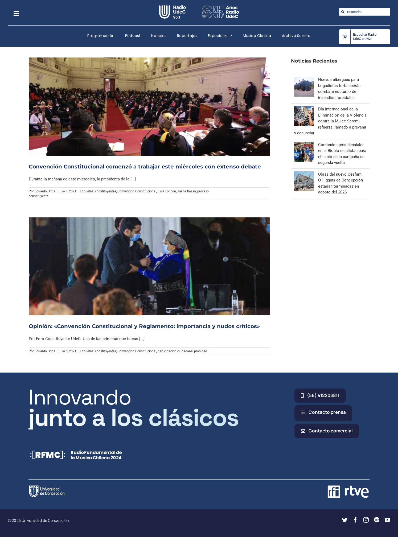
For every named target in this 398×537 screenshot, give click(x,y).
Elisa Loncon (167, 191)
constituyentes (105, 191)
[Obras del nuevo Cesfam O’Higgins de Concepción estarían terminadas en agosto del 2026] (304, 174)
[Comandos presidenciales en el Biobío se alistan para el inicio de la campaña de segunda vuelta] (304, 144)
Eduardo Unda (45, 191)
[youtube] (387, 520)
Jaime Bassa (186, 191)
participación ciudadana (175, 351)
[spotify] (376, 520)
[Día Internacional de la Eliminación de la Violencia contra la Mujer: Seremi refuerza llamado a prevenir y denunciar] (304, 109)
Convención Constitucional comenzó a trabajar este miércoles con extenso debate (145, 166)
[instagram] (366, 520)
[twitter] (344, 520)
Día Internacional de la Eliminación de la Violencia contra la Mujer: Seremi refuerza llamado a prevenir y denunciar (330, 121)
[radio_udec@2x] (172, 7)
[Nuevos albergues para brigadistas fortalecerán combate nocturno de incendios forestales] (304, 79)
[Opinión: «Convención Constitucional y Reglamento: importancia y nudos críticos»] (149, 266)
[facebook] (355, 520)
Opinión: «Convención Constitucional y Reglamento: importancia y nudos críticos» (144, 326)
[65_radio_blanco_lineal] (220, 7)
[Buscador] (364, 12)
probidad (200, 351)
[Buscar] (343, 12)
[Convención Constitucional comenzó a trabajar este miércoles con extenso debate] (149, 106)
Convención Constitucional (136, 191)
